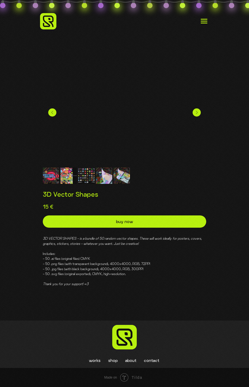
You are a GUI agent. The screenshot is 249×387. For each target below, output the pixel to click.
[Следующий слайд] (197, 112)
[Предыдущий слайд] (52, 112)
